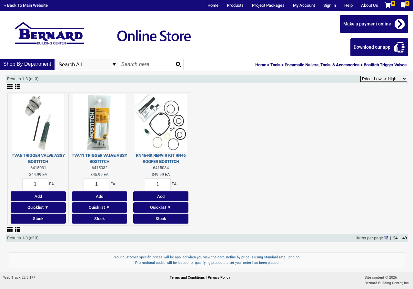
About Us (369, 5)
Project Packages (268, 5)
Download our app (372, 47)
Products (235, 5)
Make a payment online (367, 23)
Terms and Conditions (188, 277)
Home (212, 5)
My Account (304, 5)
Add (38, 196)
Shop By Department (27, 64)
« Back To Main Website (26, 5)
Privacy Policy (219, 277)
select (114, 64)
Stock (38, 218)
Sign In (329, 5)
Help (348, 5)
